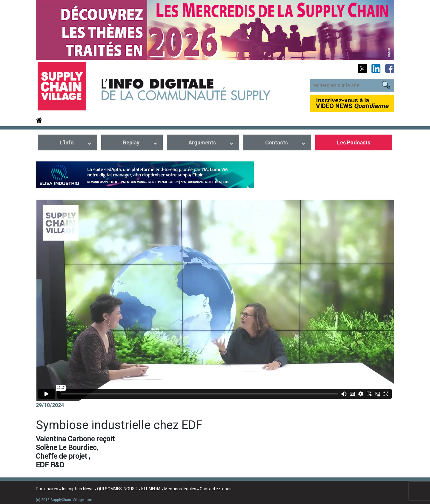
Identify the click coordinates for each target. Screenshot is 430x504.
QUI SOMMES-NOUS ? (117, 488)
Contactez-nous (215, 488)
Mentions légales (180, 488)
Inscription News (77, 488)
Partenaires (47, 488)
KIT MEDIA (151, 488)
